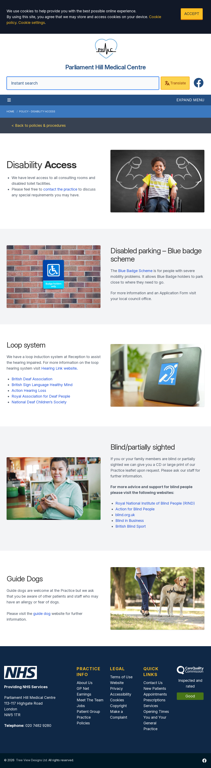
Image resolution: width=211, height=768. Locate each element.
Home (10, 111)
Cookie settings (31, 22)
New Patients (154, 688)
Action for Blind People (135, 509)
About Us (85, 683)
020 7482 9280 (38, 725)
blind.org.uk (125, 515)
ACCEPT (191, 14)
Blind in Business (129, 520)
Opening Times (156, 711)
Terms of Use (121, 677)
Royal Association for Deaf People (41, 396)
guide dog (41, 613)
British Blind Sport (130, 526)
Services (150, 706)
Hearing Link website (59, 368)
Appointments (155, 694)
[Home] (105, 54)
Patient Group (88, 711)
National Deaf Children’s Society (39, 402)
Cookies (117, 700)
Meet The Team (90, 700)
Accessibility (120, 694)
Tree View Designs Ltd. (32, 760)
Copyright (118, 706)
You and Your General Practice (154, 723)
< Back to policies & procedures (39, 125)
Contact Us (153, 683)
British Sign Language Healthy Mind (42, 385)
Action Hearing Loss (29, 390)
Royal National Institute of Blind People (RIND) (155, 503)
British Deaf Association (32, 379)
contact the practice (60, 189)
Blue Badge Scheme (135, 271)
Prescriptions (154, 700)
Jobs (81, 706)
